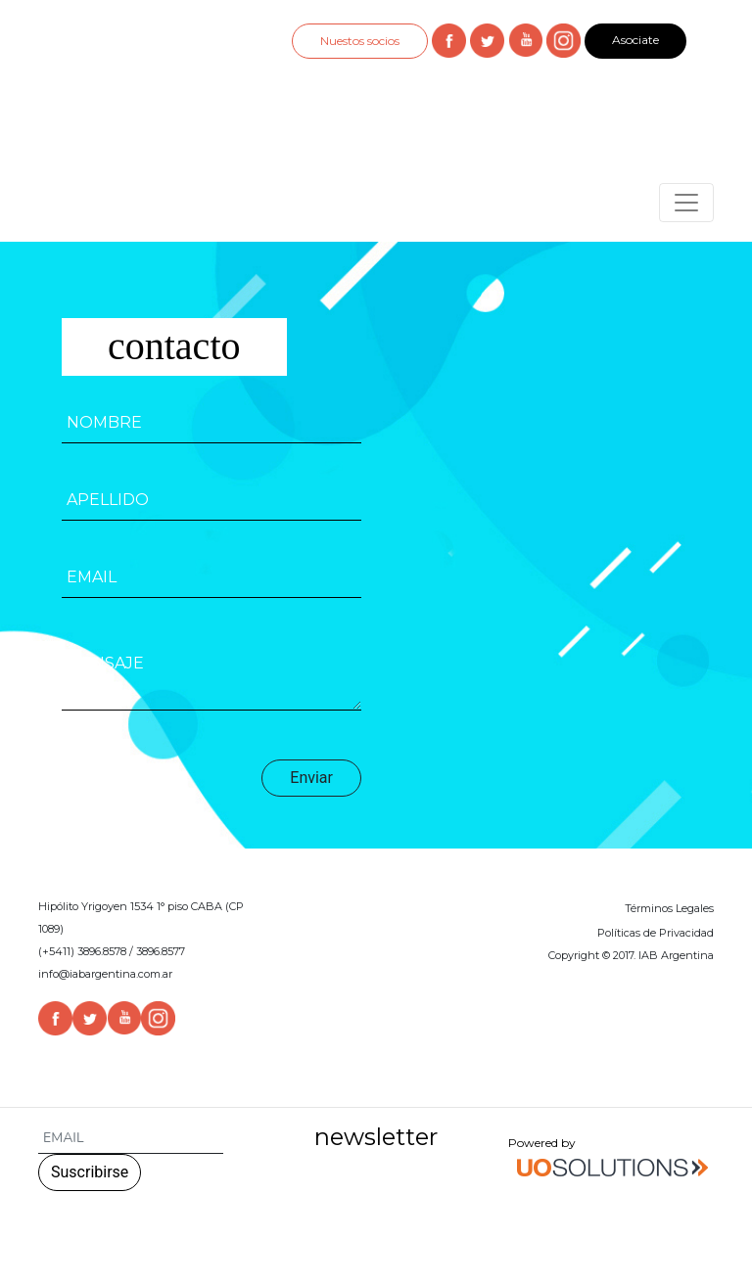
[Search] (130, 1139)
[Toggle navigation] (686, 202)
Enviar (311, 777)
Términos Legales (669, 908)
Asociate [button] (635, 39)
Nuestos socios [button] (360, 40)
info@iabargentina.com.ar (105, 974)
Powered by (611, 1159)
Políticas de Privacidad (655, 933)
